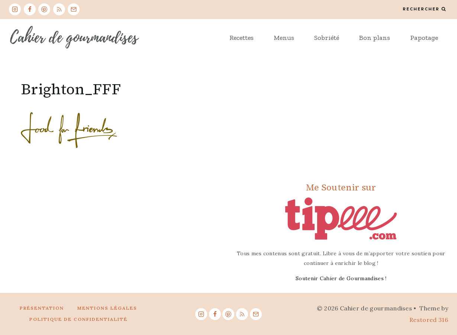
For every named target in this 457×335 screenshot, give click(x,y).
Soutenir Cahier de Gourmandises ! (341, 278)
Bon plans (374, 38)
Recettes (241, 38)
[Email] (74, 9)
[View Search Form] (424, 9)
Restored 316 (428, 319)
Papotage (424, 38)
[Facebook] (30, 9)
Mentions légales (107, 308)
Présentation (42, 308)
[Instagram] (15, 9)
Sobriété (326, 38)
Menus (284, 38)
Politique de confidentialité (78, 319)
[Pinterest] (44, 9)
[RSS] (59, 9)
